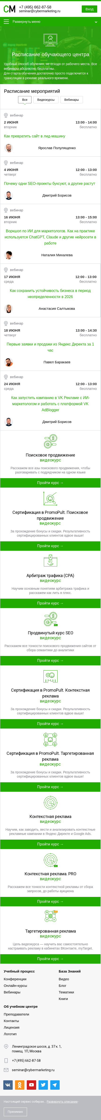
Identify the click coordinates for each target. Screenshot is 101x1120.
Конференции (15, 979)
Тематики (66, 992)
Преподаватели (16, 1014)
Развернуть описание (62, 1101)
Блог (62, 986)
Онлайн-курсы (15, 986)
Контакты (11, 1021)
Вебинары (71, 99)
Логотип (10, 1034)
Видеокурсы (45, 99)
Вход (89, 9)
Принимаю (15, 1111)
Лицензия (11, 1027)
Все (24, 99)
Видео (64, 979)
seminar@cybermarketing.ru (39, 11)
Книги (63, 999)
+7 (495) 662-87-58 (35, 7)
